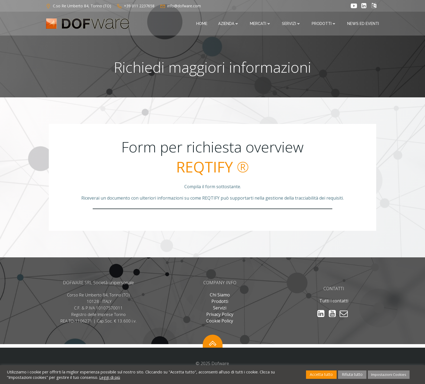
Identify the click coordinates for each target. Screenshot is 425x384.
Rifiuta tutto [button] (352, 374)
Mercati (261, 24)
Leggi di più (109, 377)
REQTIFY (204, 169)
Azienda (229, 24)
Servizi (291, 24)
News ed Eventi (363, 24)
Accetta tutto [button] (321, 374)
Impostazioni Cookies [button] (388, 374)
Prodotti (324, 24)
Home (202, 24)
